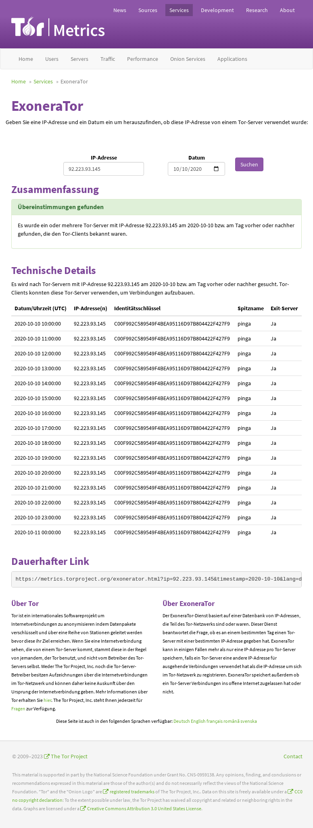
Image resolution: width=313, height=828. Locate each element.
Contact (293, 756)
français (215, 721)
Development (217, 10)
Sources (147, 10)
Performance (142, 58)
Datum (196, 157)
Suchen (249, 164)
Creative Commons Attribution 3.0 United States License (144, 808)
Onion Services (187, 58)
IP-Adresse (104, 157)
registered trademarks (132, 792)
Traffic (107, 58)
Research (257, 10)
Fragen (18, 709)
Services (179, 10)
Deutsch (181, 721)
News (119, 10)
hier (47, 700)
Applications (232, 58)
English (198, 721)
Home (26, 58)
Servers (79, 58)
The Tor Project (69, 756)
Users (51, 58)
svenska (248, 721)
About (287, 10)
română (231, 721)
